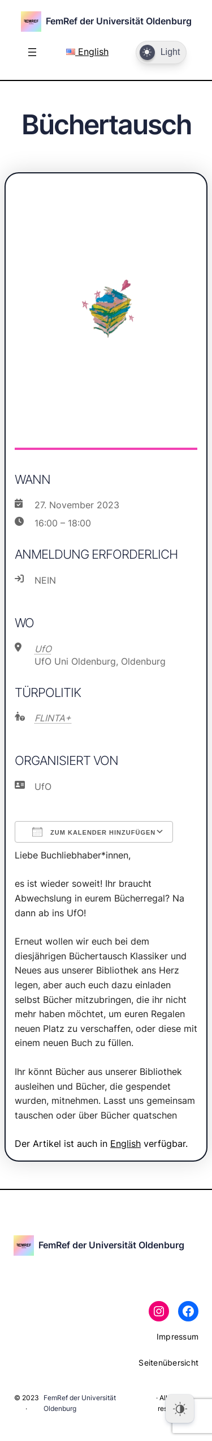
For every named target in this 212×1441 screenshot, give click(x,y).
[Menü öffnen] (32, 52)
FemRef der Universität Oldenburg (119, 21)
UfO (42, 648)
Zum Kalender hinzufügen (93, 832)
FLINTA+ (52, 718)
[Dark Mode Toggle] (161, 52)
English (87, 51)
